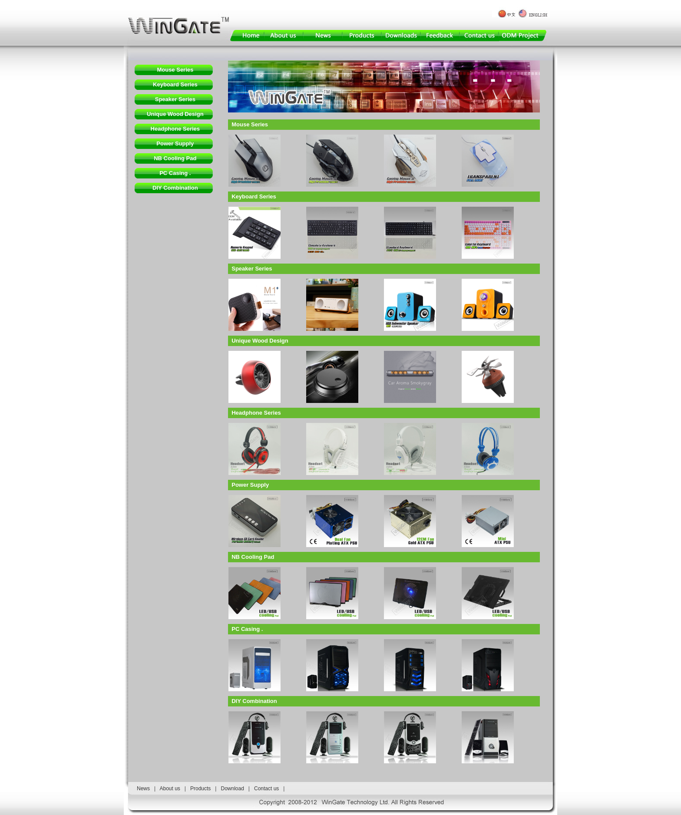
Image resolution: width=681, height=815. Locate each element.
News (143, 788)
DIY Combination (175, 188)
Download (232, 788)
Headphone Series (175, 128)
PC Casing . (175, 173)
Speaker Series (175, 99)
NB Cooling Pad (175, 158)
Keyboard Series (175, 84)
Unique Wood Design (175, 114)
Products (200, 788)
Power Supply (175, 143)
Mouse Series (175, 69)
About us (169, 788)
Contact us (266, 788)
